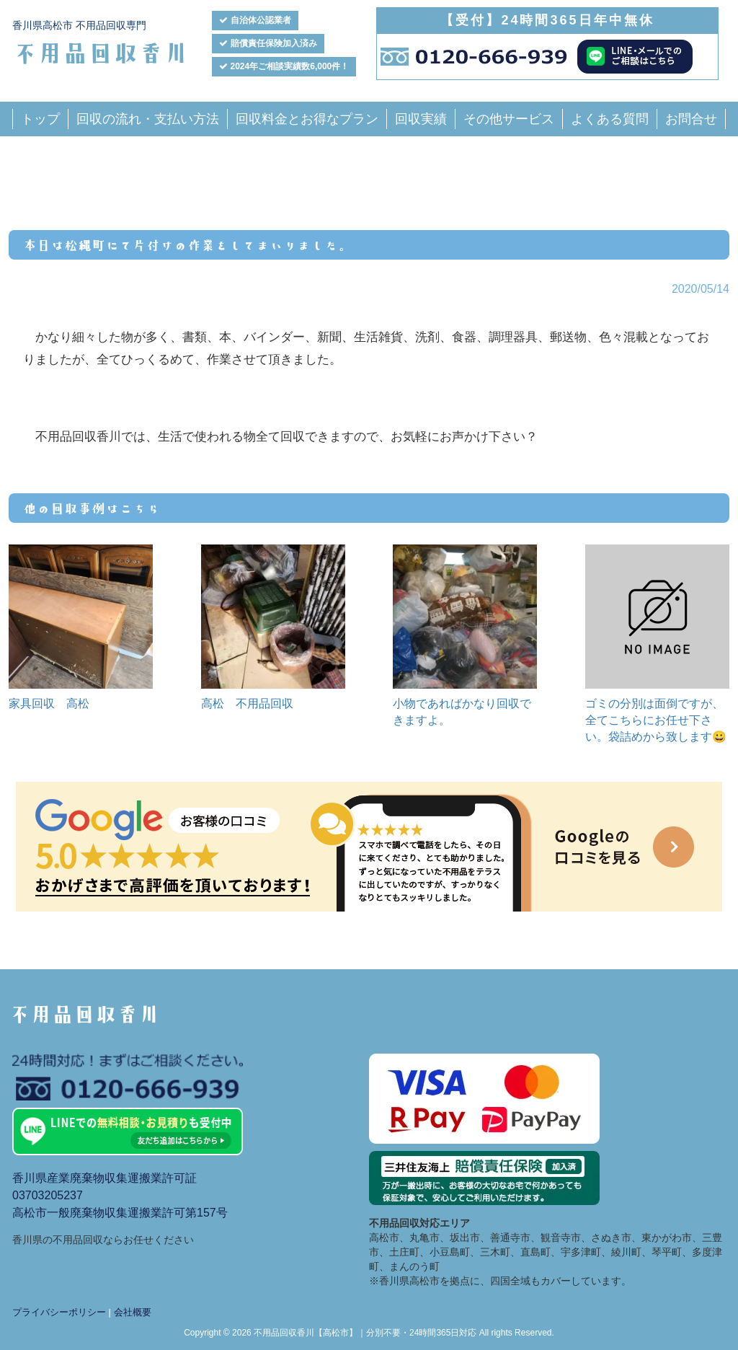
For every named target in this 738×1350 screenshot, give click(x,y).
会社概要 (132, 1312)
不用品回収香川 (100, 51)
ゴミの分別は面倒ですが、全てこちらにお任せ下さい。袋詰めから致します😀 (655, 720)
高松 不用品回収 (247, 703)
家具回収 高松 (49, 703)
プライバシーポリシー (59, 1312)
